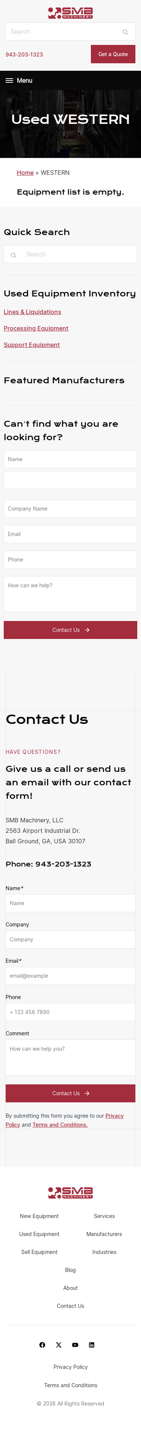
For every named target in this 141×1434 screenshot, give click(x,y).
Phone (13, 997)
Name (14, 888)
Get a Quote (113, 54)
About (70, 1288)
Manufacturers (104, 1234)
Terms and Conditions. (60, 1124)
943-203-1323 (24, 54)
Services (104, 1216)
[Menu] (9, 80)
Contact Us (72, 629)
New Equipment (39, 1216)
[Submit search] (125, 31)
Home (25, 172)
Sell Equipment (39, 1252)
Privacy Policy (70, 1367)
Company (17, 924)
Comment (17, 1033)
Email (13, 960)
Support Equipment (32, 344)
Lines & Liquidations (32, 312)
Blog (70, 1270)
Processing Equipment (36, 328)
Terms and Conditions (70, 1385)
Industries (104, 1252)
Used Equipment (39, 1234)
